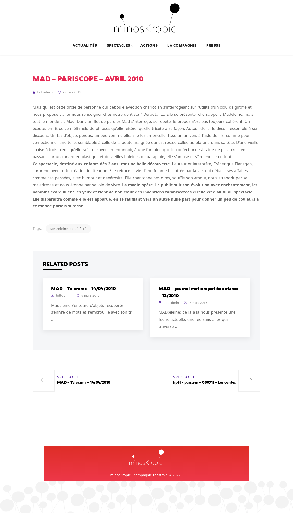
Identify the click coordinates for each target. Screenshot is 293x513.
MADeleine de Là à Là (68, 229)
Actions (149, 46)
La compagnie (181, 46)
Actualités (85, 46)
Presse (213, 46)
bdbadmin (45, 93)
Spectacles (118, 46)
